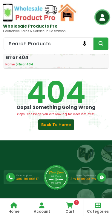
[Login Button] (102, 17)
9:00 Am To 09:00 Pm (79, 179)
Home (10, 64)
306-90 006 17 (27, 179)
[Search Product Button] (100, 44)
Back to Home (56, 125)
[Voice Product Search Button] (84, 43)
